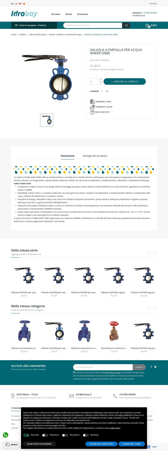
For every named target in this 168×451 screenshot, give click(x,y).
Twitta (107, 91)
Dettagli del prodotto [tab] (95, 155)
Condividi (102, 91)
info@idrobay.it (138, 15)
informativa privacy (112, 372)
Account (153, 3)
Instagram (155, 366)
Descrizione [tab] (67, 155)
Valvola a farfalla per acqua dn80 (84, 292)
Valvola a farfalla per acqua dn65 (54, 292)
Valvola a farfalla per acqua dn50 (24, 292)
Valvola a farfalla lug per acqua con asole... (144, 292)
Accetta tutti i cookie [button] (132, 444)
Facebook (151, 366)
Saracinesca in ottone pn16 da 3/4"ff (114, 348)
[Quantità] (94, 81)
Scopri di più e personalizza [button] (39, 444)
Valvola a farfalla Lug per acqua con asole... (114, 292)
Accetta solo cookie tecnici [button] (101, 444)
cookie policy (115, 428)
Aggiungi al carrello (125, 81)
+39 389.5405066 (149, 13)
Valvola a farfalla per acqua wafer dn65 (54, 348)
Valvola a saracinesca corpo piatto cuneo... (24, 348)
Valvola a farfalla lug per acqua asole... (144, 348)
